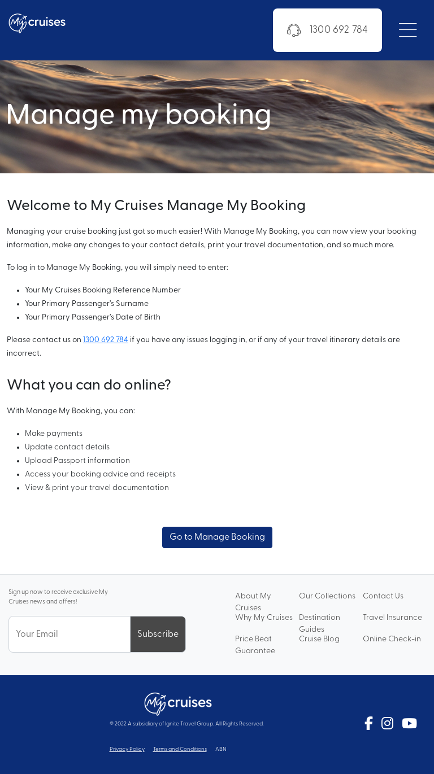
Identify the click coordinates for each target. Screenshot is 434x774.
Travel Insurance (392, 618)
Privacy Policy (127, 749)
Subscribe (158, 634)
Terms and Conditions (180, 749)
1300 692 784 (327, 30)
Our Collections (327, 596)
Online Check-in (392, 639)
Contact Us (383, 596)
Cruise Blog (319, 639)
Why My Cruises (264, 618)
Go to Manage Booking (217, 537)
